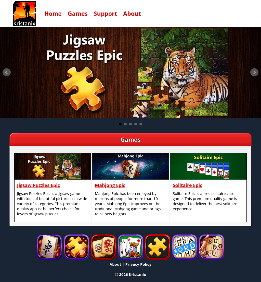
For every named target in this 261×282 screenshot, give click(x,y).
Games (78, 13)
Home (53, 13)
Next (254, 72)
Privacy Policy (138, 264)
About (132, 13)
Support (105, 13)
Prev (7, 72)
